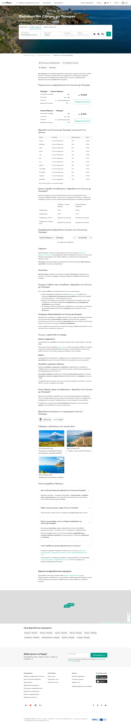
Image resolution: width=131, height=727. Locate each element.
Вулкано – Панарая (68, 637)
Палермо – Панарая (30, 633)
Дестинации (28, 682)
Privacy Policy (98, 659)
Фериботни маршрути (44, 55)
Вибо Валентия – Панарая (50, 637)
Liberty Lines (63, 347)
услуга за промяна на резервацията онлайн (55, 559)
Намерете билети (82, 102)
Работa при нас (53, 682)
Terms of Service (72, 661)
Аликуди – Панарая (83, 637)
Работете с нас (53, 679)
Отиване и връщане (35, 27)
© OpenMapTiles (115, 622)
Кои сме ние (51, 676)
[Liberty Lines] (45, 419)
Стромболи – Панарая (31, 637)
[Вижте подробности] (32, 659)
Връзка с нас (76, 682)
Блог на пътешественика (32, 679)
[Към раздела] (49, 63)
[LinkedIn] (105, 705)
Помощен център (77, 679)
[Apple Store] (101, 681)
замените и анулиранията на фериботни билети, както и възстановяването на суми (64, 552)
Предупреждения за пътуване (82, 686)
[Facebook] (93, 705)
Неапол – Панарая (90, 633)
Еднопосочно (23, 27)
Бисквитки (51, 719)
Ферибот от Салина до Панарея (63, 55)
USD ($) (116, 3)
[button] (54, 237)
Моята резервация (87, 3)
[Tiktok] (101, 705)
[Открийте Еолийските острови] (51, 467)
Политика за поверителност (64, 719)
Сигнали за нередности (81, 719)
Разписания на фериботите (33, 688)
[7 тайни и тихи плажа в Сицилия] (79, 442)
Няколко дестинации (50, 27)
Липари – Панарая (61, 633)
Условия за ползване (41, 719)
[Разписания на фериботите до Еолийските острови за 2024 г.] (51, 442)
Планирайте (47, 3)
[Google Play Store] (101, 677)
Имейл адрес (72, 654)
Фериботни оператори (31, 691)
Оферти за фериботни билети (28, 3)
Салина (74, 294)
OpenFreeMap (108, 622)
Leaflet (103, 622)
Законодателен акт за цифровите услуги (37, 720)
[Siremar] (58, 419)
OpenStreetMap (127, 622)
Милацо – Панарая (46, 633)
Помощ (99, 3)
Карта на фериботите (71, 575)
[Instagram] (97, 705)
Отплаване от (25, 32)
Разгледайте (58, 3)
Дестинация (47, 32)
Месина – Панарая (76, 633)
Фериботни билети (29, 55)
